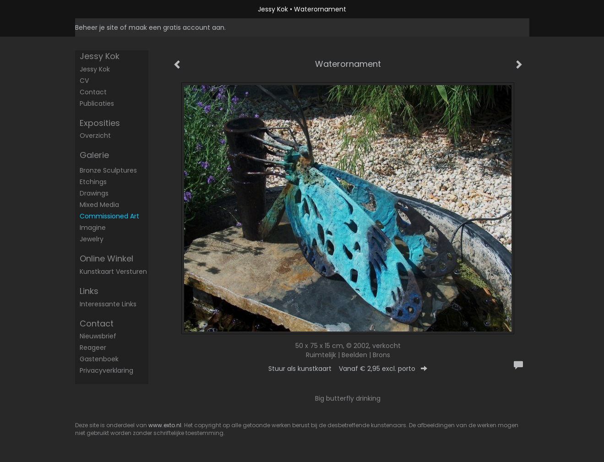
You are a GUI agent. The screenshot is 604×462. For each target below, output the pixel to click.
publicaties (97, 103)
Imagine (93, 227)
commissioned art (109, 216)
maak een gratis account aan (176, 27)
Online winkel (106, 258)
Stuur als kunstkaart (347, 368)
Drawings (94, 193)
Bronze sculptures (108, 170)
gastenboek (99, 359)
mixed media (99, 204)
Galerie (94, 155)
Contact (93, 92)
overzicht (95, 135)
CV (84, 80)
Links (89, 291)
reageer (93, 347)
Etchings (93, 181)
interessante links (108, 304)
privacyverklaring (106, 370)
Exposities (100, 123)
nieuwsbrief (98, 336)
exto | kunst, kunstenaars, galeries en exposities (101, 9)
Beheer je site (96, 27)
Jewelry (91, 239)
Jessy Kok (273, 9)
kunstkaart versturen (113, 271)
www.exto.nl (164, 425)
